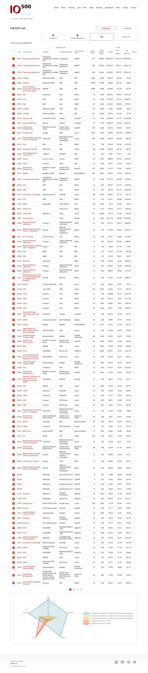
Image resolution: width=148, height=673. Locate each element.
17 (13, 144)
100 (13, 583)
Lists (79, 8)
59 (13, 362)
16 (13, 138)
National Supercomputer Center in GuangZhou (32, 230)
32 (13, 218)
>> (81, 589)
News (118, 8)
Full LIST (30, 18)
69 (13, 417)
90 (13, 528)
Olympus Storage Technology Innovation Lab (31, 314)
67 (13, 405)
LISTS (21, 18)
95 (13, 552)
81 (13, 484)
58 (13, 357)
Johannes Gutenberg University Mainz (30, 538)
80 (13, 479)
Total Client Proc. (101, 52)
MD (127, 50)
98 (13, 567)
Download (127, 28)
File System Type (78, 52)
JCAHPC (26, 78)
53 (13, 330)
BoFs (85, 8)
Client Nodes (92, 52)
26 (13, 190)
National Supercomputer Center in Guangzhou (32, 454)
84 (13, 499)
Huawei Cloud (28, 218)
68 (13, 411)
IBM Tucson (27, 431)
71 (13, 426)
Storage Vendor (65, 52)
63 (13, 386)
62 (13, 379)
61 (13, 372)
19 (13, 154)
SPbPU (25, 547)
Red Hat (26, 508)
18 (13, 149)
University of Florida (30, 149)
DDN (24, 251)
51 (13, 320)
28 (13, 199)
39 (13, 256)
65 (13, 395)
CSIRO (25, 320)
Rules (91, 8)
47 (13, 298)
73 (13, 436)
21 (13, 163)
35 (13, 237)
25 (13, 185)
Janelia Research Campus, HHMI (29, 336)
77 (13, 461)
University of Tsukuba (31, 461)
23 (13, 173)
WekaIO (25, 173)
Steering (71, 8)
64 (13, 391)
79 (13, 475)
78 (13, 468)
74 (13, 442)
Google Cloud (27, 133)
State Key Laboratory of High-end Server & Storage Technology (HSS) (31, 379)
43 (13, 278)
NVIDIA (25, 284)
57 (13, 351)
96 (13, 557)
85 (13, 503)
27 (13, 194)
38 (13, 251)
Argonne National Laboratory (29, 223)
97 (13, 562)
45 (13, 289)
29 (13, 204)
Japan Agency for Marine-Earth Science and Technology (31, 330)
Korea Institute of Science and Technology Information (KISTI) (31, 88)
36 (13, 241)
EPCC (25, 351)
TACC (25, 164)
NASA (25, 204)
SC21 (25, 18)
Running (99, 8)
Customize (106, 28)
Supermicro (27, 209)
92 (13, 538)
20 (13, 159)
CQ (24, 436)
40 (13, 261)
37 (13, 246)
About (63, 8)
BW (117, 50)
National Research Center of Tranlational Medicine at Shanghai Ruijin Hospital (32, 277)
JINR (24, 400)
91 (13, 533)
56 (13, 346)
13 (13, 123)
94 (13, 547)
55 (13, 341)
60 (13, 367)
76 (13, 454)
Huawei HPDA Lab (29, 123)
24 (13, 179)
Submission (109, 8)
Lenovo (25, 159)
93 (13, 543)
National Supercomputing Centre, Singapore (32, 247)
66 (13, 400)
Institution (27, 52)
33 (13, 223)
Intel (24, 95)
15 (13, 133)
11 (13, 113)
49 (13, 308)
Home (56, 8)
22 (13, 168)
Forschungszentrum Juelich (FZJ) (30, 154)
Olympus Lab (27, 118)
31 (13, 213)
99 (13, 575)
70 (13, 421)
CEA (24, 289)
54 (13, 336)
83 (13, 494)
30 (13, 209)
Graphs (125, 8)
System (45, 52)
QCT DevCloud (28, 237)
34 (13, 230)
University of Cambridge (31, 194)
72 (13, 431)
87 (13, 513)
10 (13, 109)
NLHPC (25, 422)
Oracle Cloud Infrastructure (28, 128)
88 (13, 518)
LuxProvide (27, 213)
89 (13, 523)
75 (13, 447)
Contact (133, 8)
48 (13, 303)
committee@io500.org (18, 666)
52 (13, 324)
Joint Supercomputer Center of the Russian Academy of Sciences (31, 356)
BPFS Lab (26, 261)
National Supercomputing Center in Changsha (32, 138)
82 (13, 489)
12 (13, 118)
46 (13, 294)
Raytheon (26, 494)
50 (13, 314)
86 (13, 508)
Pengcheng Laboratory (31, 59)
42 (13, 271)
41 (13, 266)
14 (13, 128)
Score (110, 52)
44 (13, 284)
